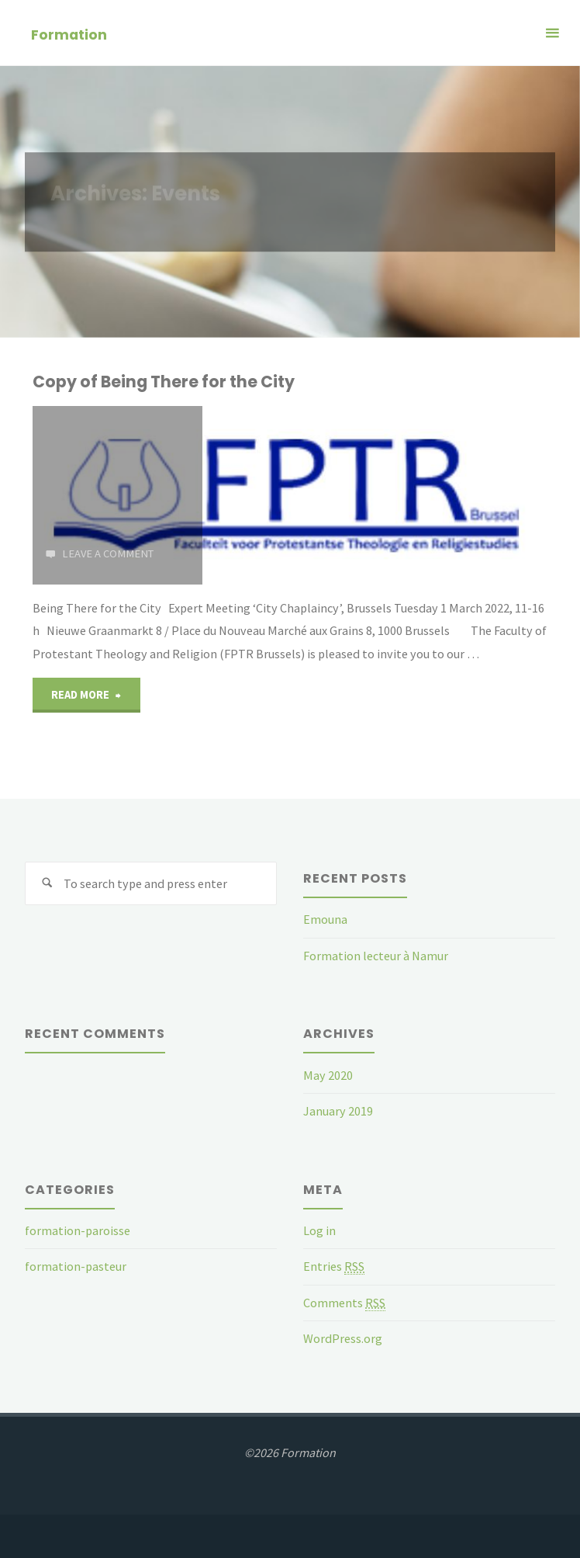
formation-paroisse (77, 1230)
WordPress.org (342, 1338)
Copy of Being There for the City (164, 381)
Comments (344, 1303)
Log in (319, 1230)
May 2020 (328, 1075)
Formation (69, 33)
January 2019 (338, 1111)
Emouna (325, 919)
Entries (333, 1266)
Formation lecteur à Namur (375, 955)
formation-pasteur (75, 1266)
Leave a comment (108, 553)
